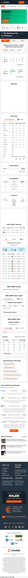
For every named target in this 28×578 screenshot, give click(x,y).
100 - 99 (14, 268)
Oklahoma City (12, 33)
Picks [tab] (14, 40)
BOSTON (20, 299)
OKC (5, 229)
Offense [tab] (8, 328)
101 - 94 (14, 271)
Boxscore (6, 50)
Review (24, 390)
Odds (26, 6)
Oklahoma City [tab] (10, 119)
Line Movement (19, 76)
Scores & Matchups (11, 6)
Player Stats (20, 64)
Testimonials (5, 475)
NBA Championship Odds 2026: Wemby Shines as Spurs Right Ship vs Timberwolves (16, 446)
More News (24, 436)
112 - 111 (14, 261)
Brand (4, 473)
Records (19, 50)
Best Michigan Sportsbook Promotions (12, 375)
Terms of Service (21, 523)
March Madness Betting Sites (10, 371)
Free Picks (20, 6)
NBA (3, 6)
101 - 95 (14, 266)
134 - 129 (15, 263)
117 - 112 (14, 273)
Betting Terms (14, 245)
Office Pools (18, 484)
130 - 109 (15, 278)
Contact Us (5, 468)
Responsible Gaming (21, 475)
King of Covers (19, 483)
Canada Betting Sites (8, 481)
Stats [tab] (5, 40)
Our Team (5, 471)
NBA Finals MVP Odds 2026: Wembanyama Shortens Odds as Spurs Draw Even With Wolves (16, 440)
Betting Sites (7, 478)
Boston (9, 35)
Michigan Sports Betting (9, 364)
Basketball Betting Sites (9, 367)
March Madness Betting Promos (11, 378)
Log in (21, 2)
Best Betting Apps (7, 484)
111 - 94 (14, 256)
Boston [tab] (20, 119)
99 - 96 (14, 276)
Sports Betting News (21, 472)
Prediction (12, 50)
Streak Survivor (19, 481)
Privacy (14, 523)
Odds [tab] (22, 40)
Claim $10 (5, 21)
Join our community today (14, 501)
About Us (5, 465)
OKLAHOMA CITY (8, 299)
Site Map (5, 523)
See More (14, 430)
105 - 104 (15, 258)
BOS (5, 232)
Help (10, 523)
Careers (4, 470)
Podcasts (17, 473)
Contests (18, 478)
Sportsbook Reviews (21, 470)
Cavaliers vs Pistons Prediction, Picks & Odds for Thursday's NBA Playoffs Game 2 (16, 452)
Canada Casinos (6, 483)
